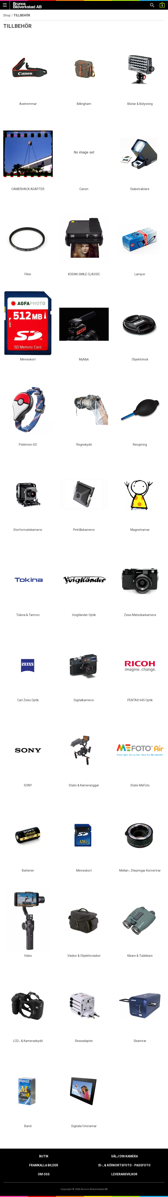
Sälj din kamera (124, 1156)
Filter (27, 274)
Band (28, 1126)
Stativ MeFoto (140, 785)
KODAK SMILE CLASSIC (84, 274)
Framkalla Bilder (43, 1165)
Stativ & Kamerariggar (84, 785)
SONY (28, 785)
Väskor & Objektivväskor (84, 955)
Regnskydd (84, 444)
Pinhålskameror (84, 529)
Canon (83, 189)
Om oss (44, 1174)
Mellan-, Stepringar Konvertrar (140, 870)
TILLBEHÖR (22, 15)
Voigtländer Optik (84, 615)
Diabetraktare (139, 189)
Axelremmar (28, 104)
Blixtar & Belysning (140, 104)
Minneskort (28, 359)
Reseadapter (84, 1041)
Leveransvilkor (124, 1174)
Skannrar (140, 1041)
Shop (6, 15)
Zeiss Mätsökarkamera (140, 615)
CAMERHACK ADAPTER (27, 189)
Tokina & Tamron (28, 615)
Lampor (140, 274)
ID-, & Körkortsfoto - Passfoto (124, 1165)
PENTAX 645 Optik (140, 700)
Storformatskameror (27, 529)
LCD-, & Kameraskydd (28, 1041)
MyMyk (84, 359)
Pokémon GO (28, 444)
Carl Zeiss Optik (28, 700)
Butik (43, 1156)
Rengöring (140, 444)
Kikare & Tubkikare (140, 955)
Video (28, 955)
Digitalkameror (84, 700)
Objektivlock (140, 359)
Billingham (84, 104)
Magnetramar (140, 529)
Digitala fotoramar (84, 1126)
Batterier (28, 870)
